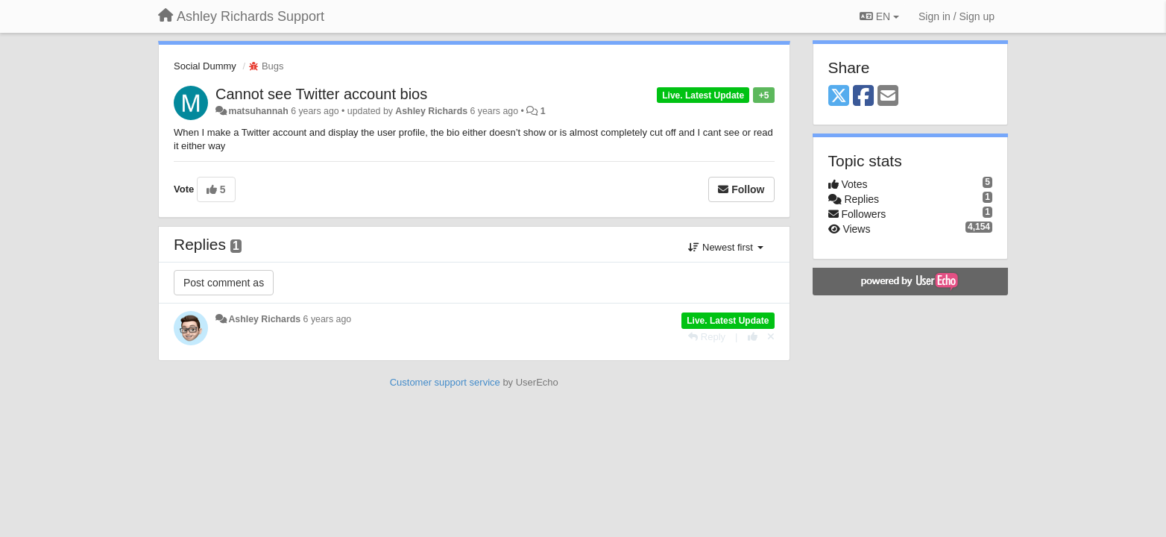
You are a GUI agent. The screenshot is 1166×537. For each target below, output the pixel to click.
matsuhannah (258, 111)
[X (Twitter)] (838, 97)
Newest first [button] (725, 247)
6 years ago (327, 319)
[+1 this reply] (752, 336)
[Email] (887, 97)
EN (879, 16)
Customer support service (445, 382)
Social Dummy (205, 66)
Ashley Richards (431, 111)
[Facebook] (863, 97)
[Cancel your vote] (771, 336)
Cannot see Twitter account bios (321, 94)
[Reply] (706, 336)
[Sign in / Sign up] (956, 16)
